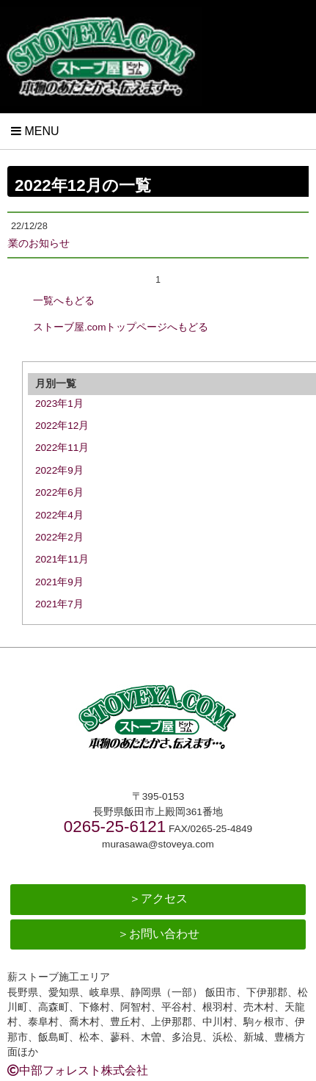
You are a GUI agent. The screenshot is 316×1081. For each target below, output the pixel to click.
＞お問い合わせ (158, 934)
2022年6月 (59, 492)
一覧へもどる (64, 300)
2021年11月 (62, 559)
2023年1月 (59, 403)
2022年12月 (62, 425)
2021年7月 (59, 604)
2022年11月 (62, 447)
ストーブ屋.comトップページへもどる (120, 327)
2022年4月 (59, 515)
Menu (35, 131)
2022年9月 (59, 470)
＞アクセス (158, 898)
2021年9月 (59, 582)
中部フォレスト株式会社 (77, 1070)
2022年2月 (59, 537)
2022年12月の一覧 (83, 185)
